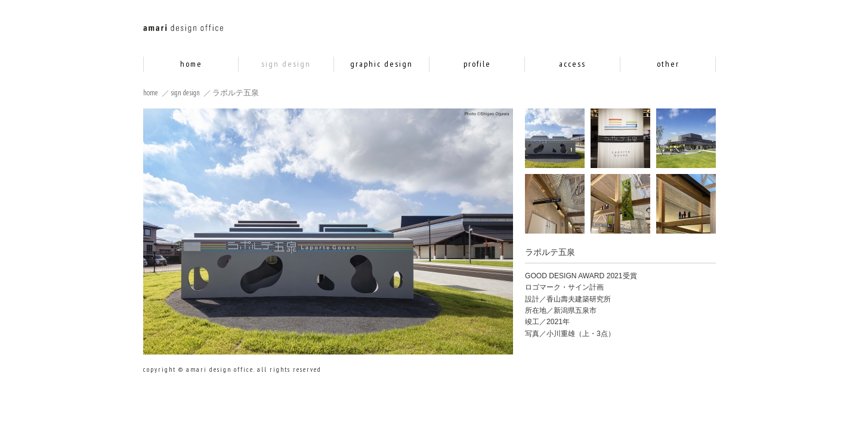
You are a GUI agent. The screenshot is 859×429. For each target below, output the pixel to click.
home (191, 63)
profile (477, 63)
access (572, 63)
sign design (286, 63)
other (668, 63)
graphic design (381, 63)
